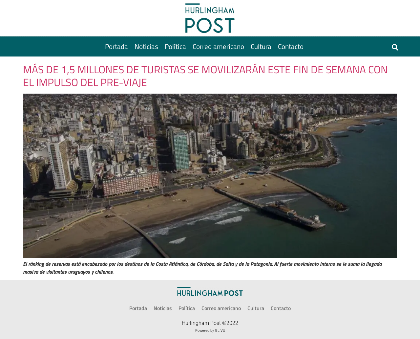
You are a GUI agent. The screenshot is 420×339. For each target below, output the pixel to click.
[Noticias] (146, 46)
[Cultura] (261, 46)
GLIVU (220, 330)
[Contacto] (291, 46)
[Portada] (116, 46)
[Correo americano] (218, 46)
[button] (395, 47)
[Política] (175, 46)
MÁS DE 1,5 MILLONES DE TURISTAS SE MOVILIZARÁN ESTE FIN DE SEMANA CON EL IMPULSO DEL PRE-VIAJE (205, 75)
